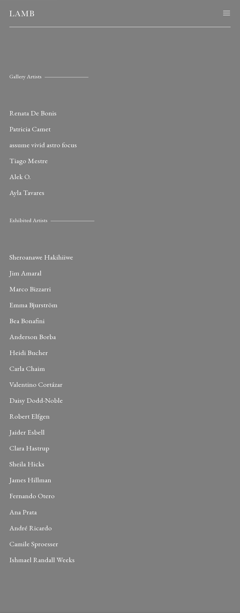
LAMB (21, 13)
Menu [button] (226, 13)
